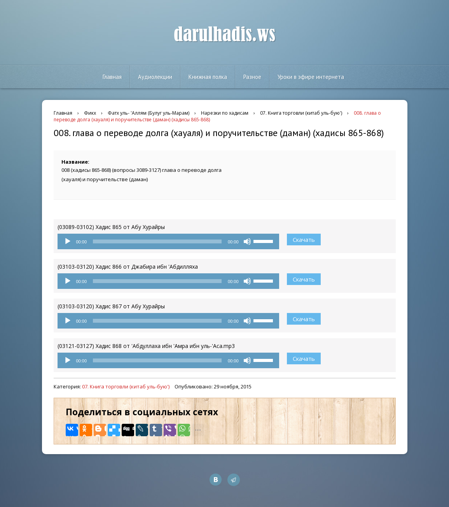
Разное (252, 76)
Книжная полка (208, 76)
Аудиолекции (155, 76)
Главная (112, 76)
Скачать (304, 239)
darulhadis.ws (224, 34)
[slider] (157, 241)
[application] (168, 241)
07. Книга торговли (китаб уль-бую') (125, 386)
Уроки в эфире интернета (311, 76)
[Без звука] (247, 241)
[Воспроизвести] (68, 241)
